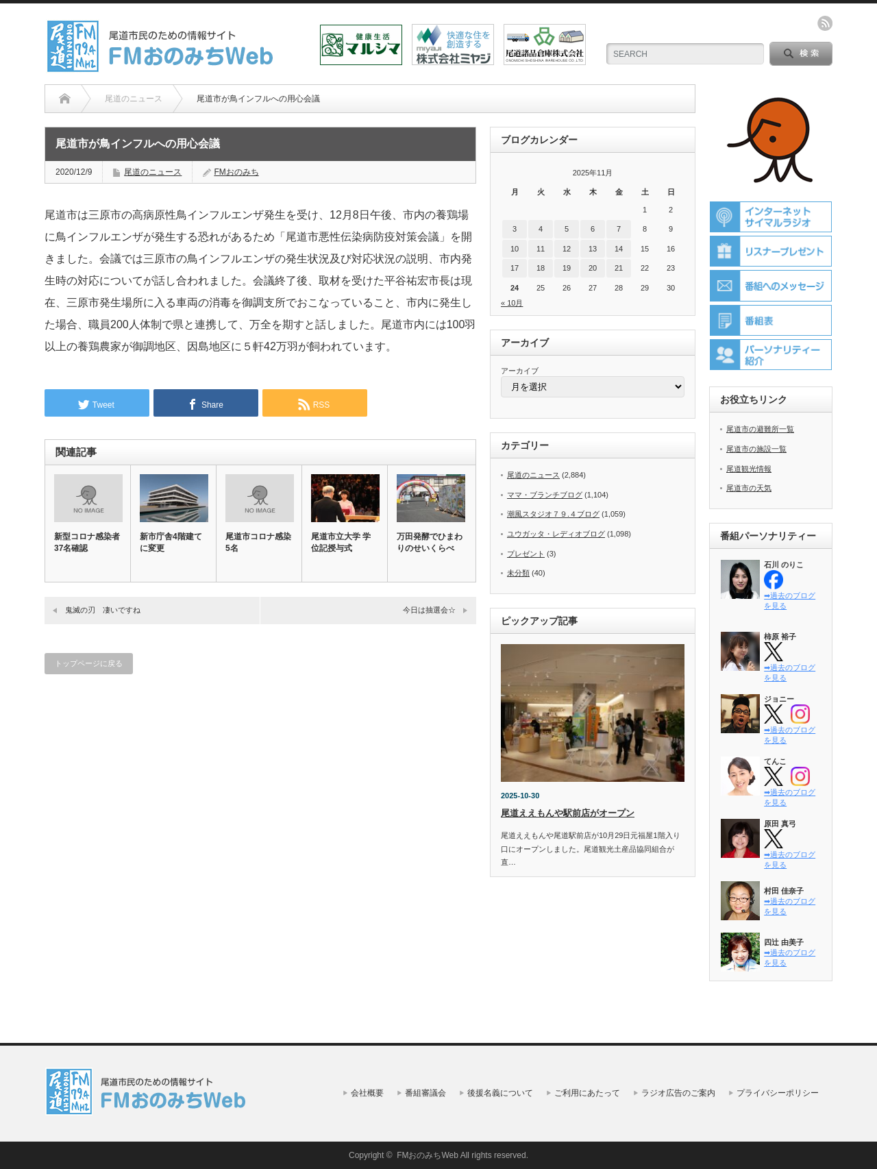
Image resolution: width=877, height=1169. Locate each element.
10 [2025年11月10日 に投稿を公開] (514, 249)
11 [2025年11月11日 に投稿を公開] (540, 249)
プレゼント (526, 554)
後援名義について (500, 1093)
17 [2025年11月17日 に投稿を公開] (514, 268)
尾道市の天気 (748, 488)
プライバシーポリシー (778, 1093)
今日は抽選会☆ (429, 610)
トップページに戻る (89, 663)
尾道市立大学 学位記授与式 (341, 542)
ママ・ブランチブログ (544, 495)
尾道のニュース (153, 172)
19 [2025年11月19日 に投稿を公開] (567, 268)
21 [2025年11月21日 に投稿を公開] (619, 268)
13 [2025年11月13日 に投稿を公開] (593, 249)
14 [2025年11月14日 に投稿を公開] (619, 249)
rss (824, 23)
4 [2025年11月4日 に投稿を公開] (541, 229)
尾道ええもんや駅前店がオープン (567, 813)
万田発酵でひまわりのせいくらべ (429, 542)
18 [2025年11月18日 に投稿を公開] (540, 268)
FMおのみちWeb (427, 1155)
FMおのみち (236, 172)
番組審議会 (425, 1093)
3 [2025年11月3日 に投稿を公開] (514, 229)
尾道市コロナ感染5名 (258, 542)
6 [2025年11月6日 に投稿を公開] (593, 229)
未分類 (518, 573)
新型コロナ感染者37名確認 (87, 542)
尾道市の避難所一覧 (760, 429)
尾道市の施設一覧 (756, 449)
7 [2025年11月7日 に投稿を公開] (619, 229)
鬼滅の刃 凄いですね (102, 610)
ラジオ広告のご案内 (678, 1093)
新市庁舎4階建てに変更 (171, 542)
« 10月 (512, 303)
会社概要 (367, 1093)
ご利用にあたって (587, 1093)
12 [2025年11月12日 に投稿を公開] (567, 249)
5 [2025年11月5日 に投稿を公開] (567, 229)
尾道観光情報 (748, 469)
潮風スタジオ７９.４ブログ (553, 514)
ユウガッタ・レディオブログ (556, 534)
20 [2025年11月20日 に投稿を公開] (593, 268)
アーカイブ (520, 371)
